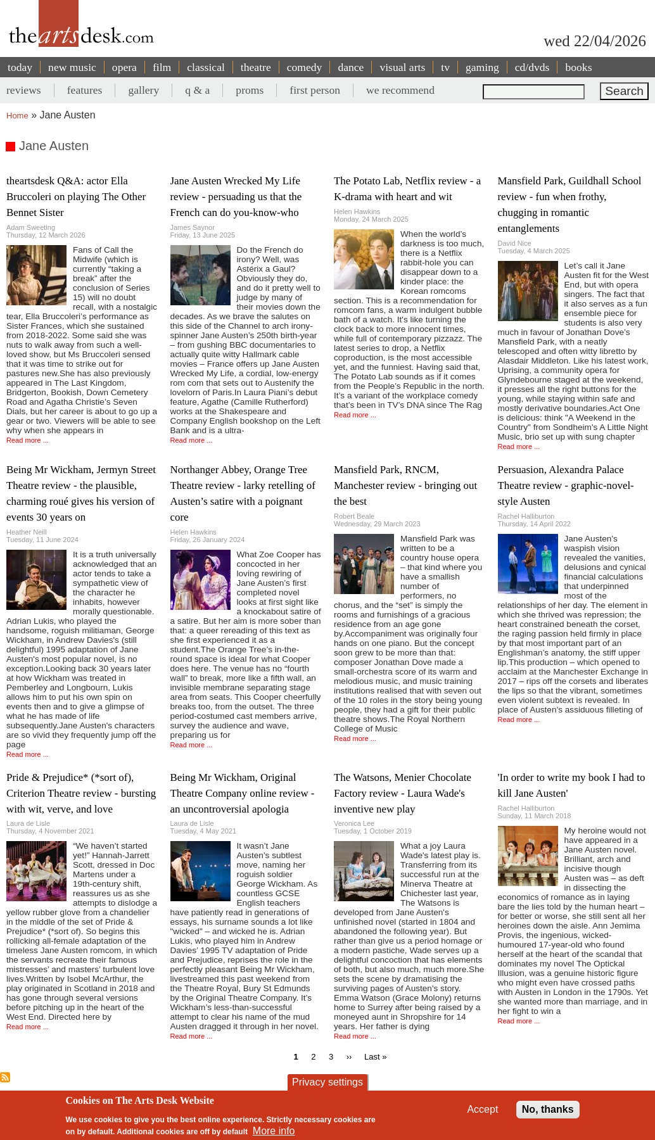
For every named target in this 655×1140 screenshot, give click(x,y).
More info (274, 1130)
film (162, 67)
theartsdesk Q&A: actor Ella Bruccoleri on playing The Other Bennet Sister (76, 196)
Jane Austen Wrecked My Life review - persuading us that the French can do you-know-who (236, 196)
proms (250, 90)
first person (314, 90)
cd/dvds (532, 67)
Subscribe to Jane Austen (5, 1077)
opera (124, 67)
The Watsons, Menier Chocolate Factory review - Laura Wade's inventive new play (402, 793)
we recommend (400, 90)
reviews (23, 90)
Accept (482, 1109)
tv (445, 67)
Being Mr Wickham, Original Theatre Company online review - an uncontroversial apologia (242, 793)
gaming (482, 67)
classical (206, 67)
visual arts (402, 67)
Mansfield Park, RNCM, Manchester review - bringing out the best (405, 485)
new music (72, 67)
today (20, 67)
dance (351, 67)
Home (17, 115)
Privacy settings (327, 1082)
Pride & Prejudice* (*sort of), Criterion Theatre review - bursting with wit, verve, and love (81, 793)
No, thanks (548, 1109)
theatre (256, 67)
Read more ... (27, 440)
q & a (197, 90)
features (85, 90)
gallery (143, 90)
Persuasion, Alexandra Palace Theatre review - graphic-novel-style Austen (566, 485)
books (578, 67)
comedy (304, 67)
